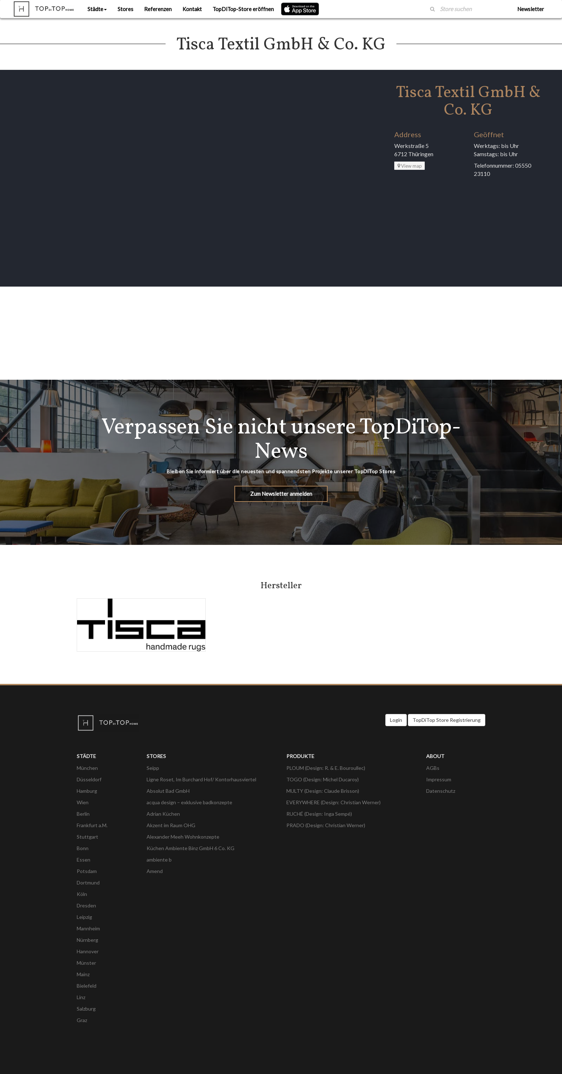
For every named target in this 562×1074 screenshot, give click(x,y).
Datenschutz (440, 791)
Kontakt (192, 9)
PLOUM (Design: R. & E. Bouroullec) (325, 768)
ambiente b (159, 860)
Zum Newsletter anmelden (281, 493)
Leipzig (84, 917)
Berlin (83, 814)
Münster (86, 963)
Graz (82, 1020)
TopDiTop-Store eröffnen (243, 9)
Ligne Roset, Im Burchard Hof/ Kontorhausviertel (201, 779)
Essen (83, 860)
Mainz (83, 974)
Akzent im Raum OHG (171, 825)
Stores (125, 9)
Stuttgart (87, 837)
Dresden (86, 905)
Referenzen (158, 9)
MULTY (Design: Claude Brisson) (322, 791)
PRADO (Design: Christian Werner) (325, 825)
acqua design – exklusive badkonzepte (189, 802)
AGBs (432, 768)
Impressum (438, 779)
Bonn (83, 848)
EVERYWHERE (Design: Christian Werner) (333, 802)
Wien (83, 802)
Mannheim (88, 928)
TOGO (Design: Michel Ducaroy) (322, 779)
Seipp (153, 768)
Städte (97, 9)
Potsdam (87, 871)
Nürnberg (87, 940)
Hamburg (87, 791)
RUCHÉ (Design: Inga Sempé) (319, 814)
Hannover (88, 951)
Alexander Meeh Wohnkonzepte (183, 837)
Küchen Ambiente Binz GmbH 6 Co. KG (190, 848)
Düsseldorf (89, 779)
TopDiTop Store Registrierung (447, 720)
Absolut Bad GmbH (168, 791)
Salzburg (86, 1009)
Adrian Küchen (163, 814)
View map (409, 166)
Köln (82, 894)
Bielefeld (86, 986)
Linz (81, 997)
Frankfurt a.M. (92, 825)
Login (396, 720)
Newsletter (530, 9)
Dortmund (88, 882)
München (87, 768)
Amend (155, 871)
